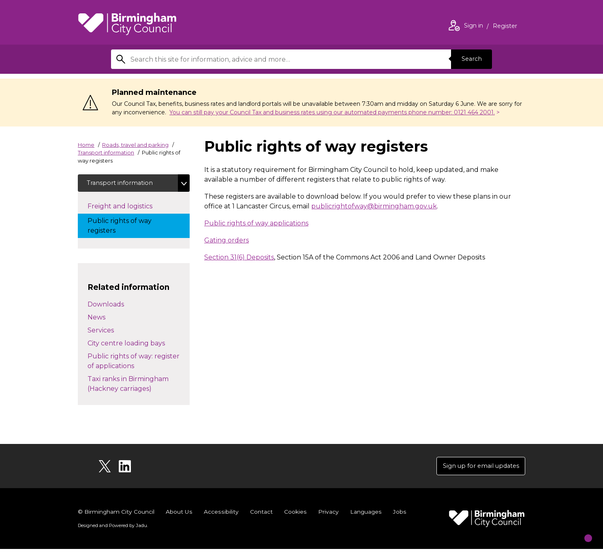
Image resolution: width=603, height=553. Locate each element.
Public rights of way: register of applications (134, 363)
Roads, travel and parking (135, 144)
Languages (365, 515)
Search (469, 59)
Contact (260, 515)
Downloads (106, 306)
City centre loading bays (126, 345)
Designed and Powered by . (112, 529)
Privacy (327, 515)
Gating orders (226, 240)
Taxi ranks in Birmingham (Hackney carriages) (128, 385)
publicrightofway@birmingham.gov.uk (374, 206)
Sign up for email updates (476, 469)
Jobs (398, 515)
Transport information (106, 152)
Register (505, 26)
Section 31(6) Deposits (239, 257)
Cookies (294, 515)
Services (101, 332)
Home (86, 144)
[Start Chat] (581, 531)
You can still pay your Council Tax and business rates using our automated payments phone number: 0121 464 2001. (332, 112)
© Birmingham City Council (116, 515)
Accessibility (221, 515)
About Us (179, 515)
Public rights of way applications (256, 223)
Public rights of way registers (120, 227)
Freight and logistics (128, 207)
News (96, 319)
